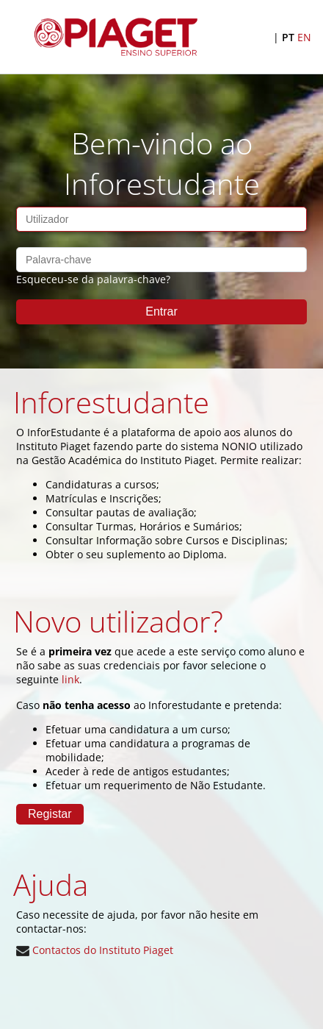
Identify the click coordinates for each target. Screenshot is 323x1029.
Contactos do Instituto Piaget (94, 950)
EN (304, 37)
